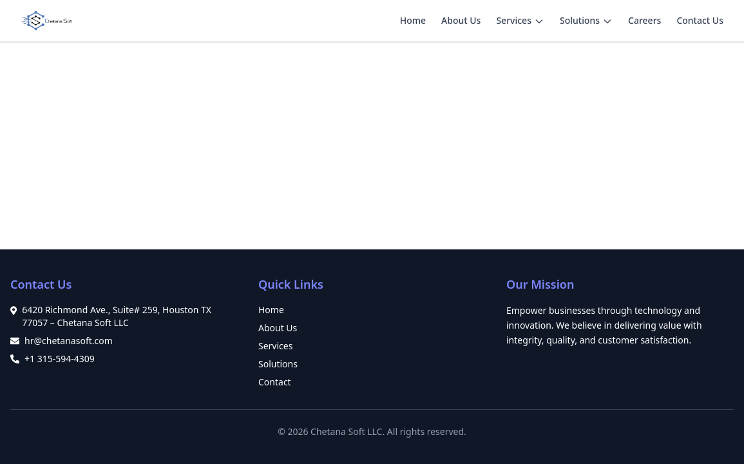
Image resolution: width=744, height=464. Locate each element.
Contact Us (699, 20)
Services (513, 20)
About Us (461, 20)
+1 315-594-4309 (59, 359)
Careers (644, 20)
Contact (274, 382)
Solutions (580, 20)
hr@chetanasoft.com (68, 340)
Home (413, 20)
